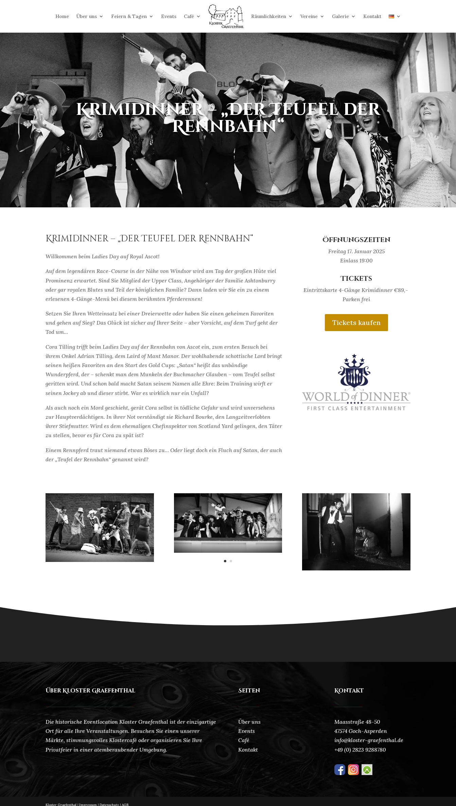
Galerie (340, 16)
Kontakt (372, 16)
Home (62, 16)
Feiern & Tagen (129, 16)
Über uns (86, 16)
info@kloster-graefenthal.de (368, 740)
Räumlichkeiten (268, 16)
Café (189, 16)
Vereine (309, 16)
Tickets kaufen (356, 322)
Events (168, 16)
